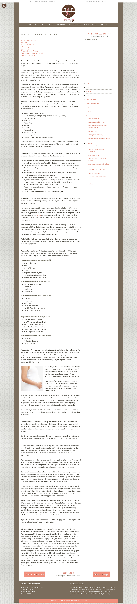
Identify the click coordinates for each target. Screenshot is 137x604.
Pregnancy (25, 47)
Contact (88, 87)
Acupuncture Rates (94, 173)
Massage (88, 116)
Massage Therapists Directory (97, 122)
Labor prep (25, 49)
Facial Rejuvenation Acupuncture (33, 53)
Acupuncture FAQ (93, 155)
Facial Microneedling (28, 55)
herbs (39, 215)
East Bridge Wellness (68, 12)
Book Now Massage (91, 99)
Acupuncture (89, 143)
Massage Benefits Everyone (96, 135)
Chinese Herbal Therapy (30, 51)
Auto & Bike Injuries (28, 40)
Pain (22, 38)
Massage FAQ (92, 131)
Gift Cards (88, 112)
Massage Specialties (94, 118)
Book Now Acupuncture (93, 104)
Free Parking (89, 184)
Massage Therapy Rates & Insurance (99, 138)
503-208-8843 (34, 1)
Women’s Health (27, 44)
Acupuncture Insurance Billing (97, 170)
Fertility (24, 42)
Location (88, 91)
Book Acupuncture (35, 574)
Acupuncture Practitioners (96, 146)
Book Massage (101, 574)
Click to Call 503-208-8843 (99, 34)
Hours (87, 95)
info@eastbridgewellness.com (47, 1)
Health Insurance (91, 108)
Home (87, 83)
